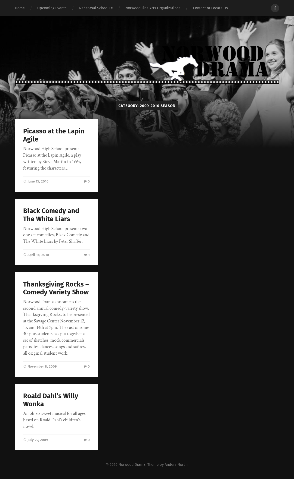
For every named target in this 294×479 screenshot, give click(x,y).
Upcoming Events (52, 8)
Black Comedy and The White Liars (51, 215)
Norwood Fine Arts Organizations (152, 8)
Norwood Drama (131, 464)
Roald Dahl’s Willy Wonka (50, 400)
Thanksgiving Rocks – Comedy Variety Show (56, 288)
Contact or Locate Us (210, 8)
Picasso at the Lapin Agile (53, 135)
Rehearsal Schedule (96, 8)
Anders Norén (176, 464)
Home (20, 8)
